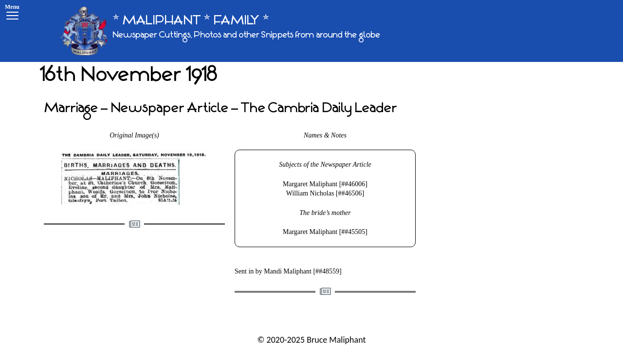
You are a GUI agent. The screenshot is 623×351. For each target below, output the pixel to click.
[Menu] (12, 13)
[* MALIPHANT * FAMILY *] (219, 31)
